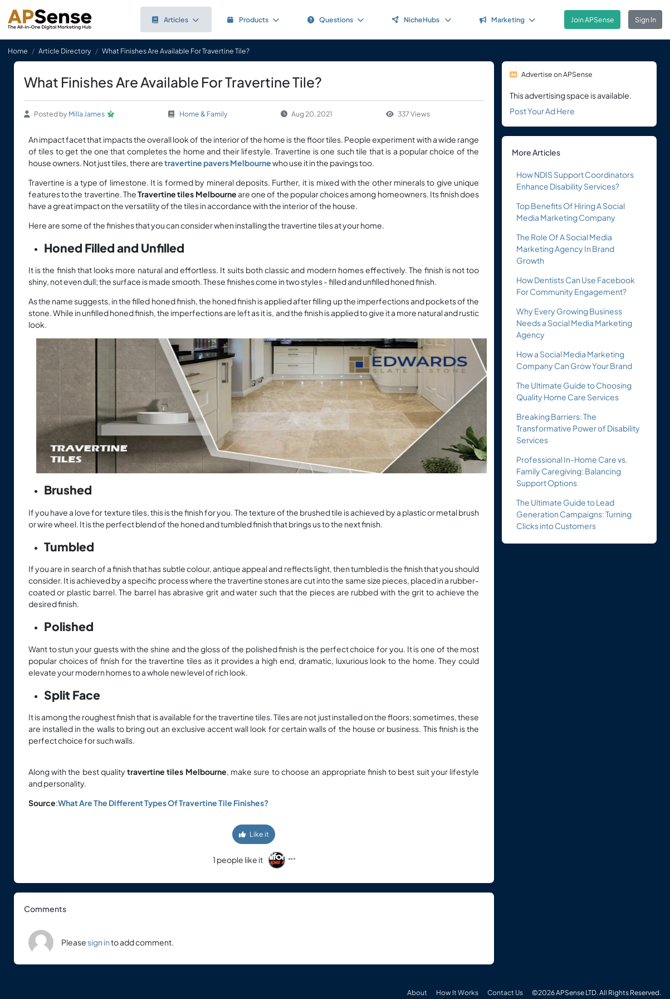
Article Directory (64, 50)
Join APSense (592, 19)
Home (18, 50)
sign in (98, 942)
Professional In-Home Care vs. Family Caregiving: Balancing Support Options (572, 471)
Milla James (87, 113)
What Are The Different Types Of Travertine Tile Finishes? (163, 803)
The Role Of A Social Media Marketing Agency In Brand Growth (565, 248)
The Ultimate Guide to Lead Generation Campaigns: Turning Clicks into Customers (574, 514)
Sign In (645, 19)
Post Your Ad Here (542, 111)
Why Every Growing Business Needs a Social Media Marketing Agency (574, 323)
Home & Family (203, 113)
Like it (254, 834)
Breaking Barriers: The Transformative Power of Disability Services (578, 428)
